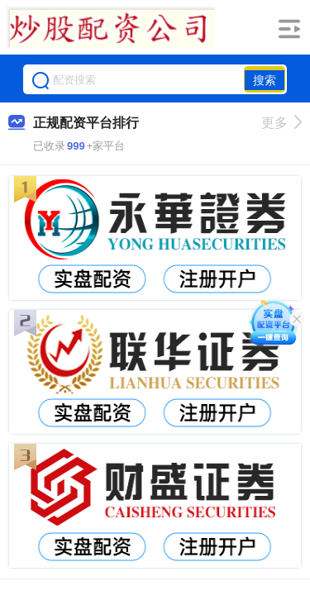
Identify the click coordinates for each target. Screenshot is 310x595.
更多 (281, 123)
